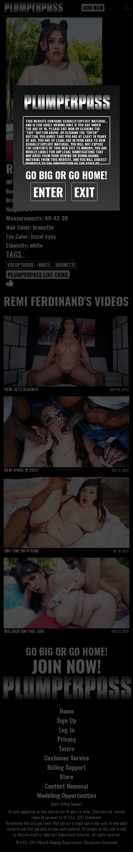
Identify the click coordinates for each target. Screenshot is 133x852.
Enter (48, 192)
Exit (84, 192)
